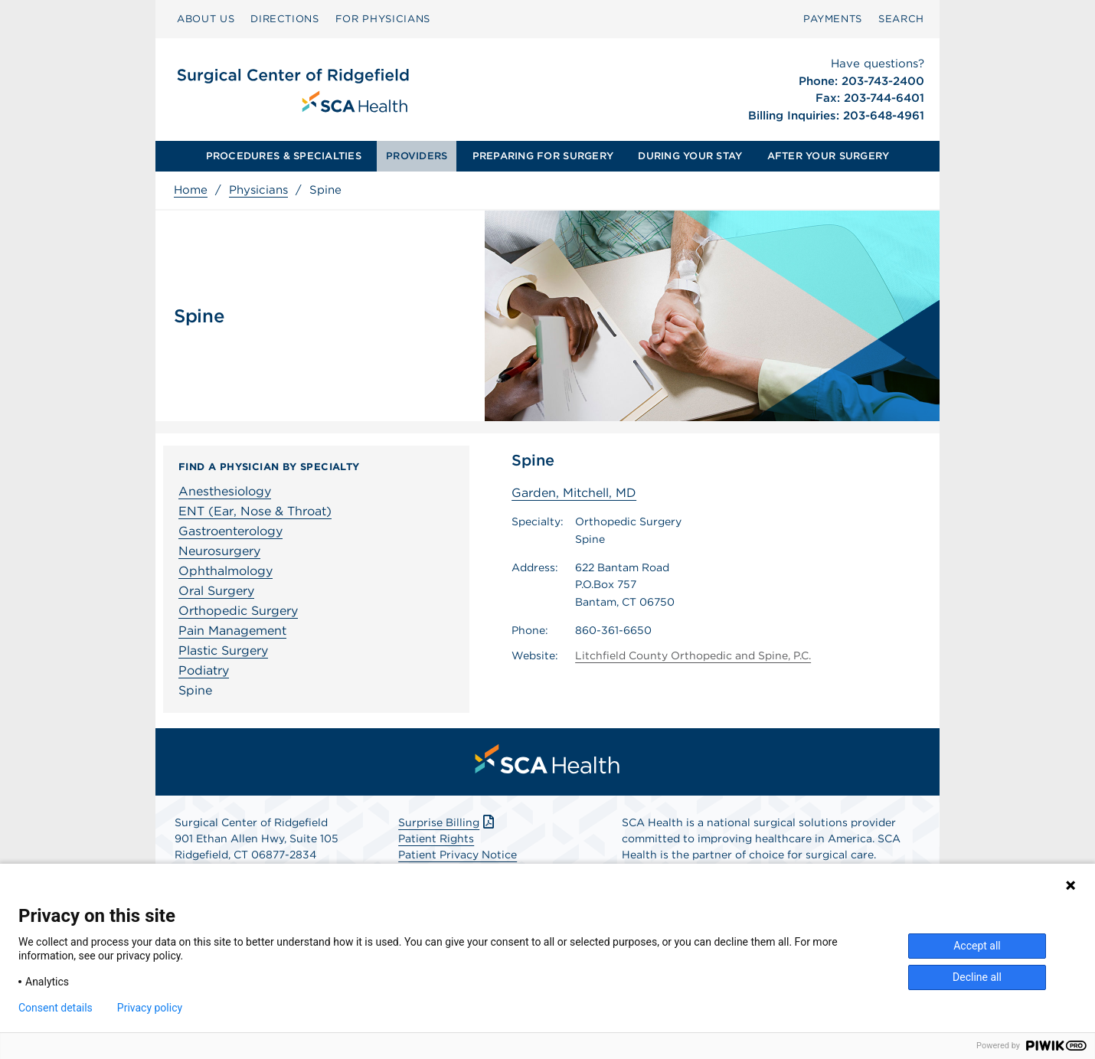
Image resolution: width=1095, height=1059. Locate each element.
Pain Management (232, 630)
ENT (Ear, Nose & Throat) (255, 511)
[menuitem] (205, 19)
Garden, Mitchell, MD (574, 492)
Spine (195, 690)
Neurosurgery (219, 551)
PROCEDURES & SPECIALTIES (283, 156)
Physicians (258, 190)
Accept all (977, 946)
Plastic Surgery (223, 650)
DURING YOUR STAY (690, 156)
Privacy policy (149, 1008)
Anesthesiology (224, 491)
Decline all (977, 977)
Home (191, 190)
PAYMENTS (832, 19)
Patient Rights (436, 838)
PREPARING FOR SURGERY (542, 156)
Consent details (55, 1008)
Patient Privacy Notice (457, 854)
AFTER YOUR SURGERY (828, 156)
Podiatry (203, 670)
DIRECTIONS (284, 19)
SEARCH (901, 19)
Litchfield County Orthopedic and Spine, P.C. (693, 655)
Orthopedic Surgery (238, 610)
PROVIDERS (416, 156)
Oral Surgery (216, 590)
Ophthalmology (225, 571)
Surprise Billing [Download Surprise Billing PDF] (447, 822)
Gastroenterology (230, 531)
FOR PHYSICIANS (382, 19)
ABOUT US (205, 19)
